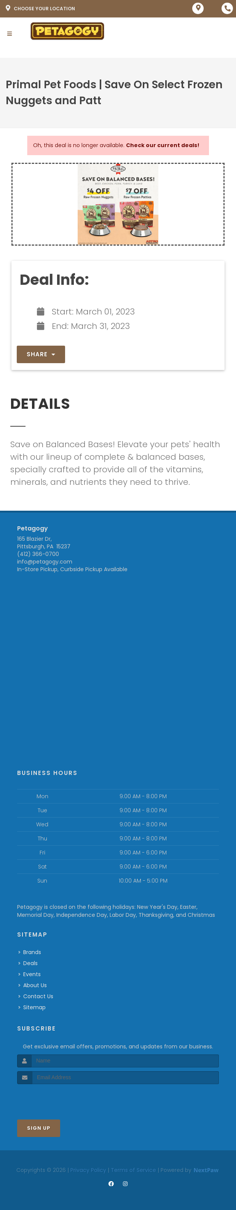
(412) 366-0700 (38, 554)
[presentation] (57, 1098)
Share (41, 354)
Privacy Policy (88, 1170)
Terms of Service (133, 1170)
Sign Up (38, 1128)
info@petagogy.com (44, 561)
